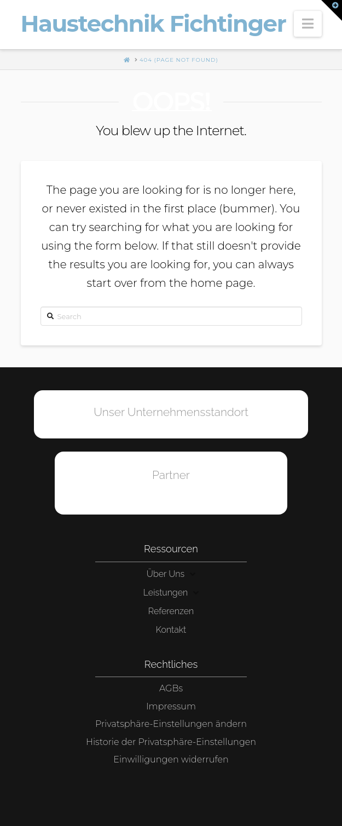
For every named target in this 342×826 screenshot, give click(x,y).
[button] (308, 24)
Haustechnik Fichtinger (153, 23)
